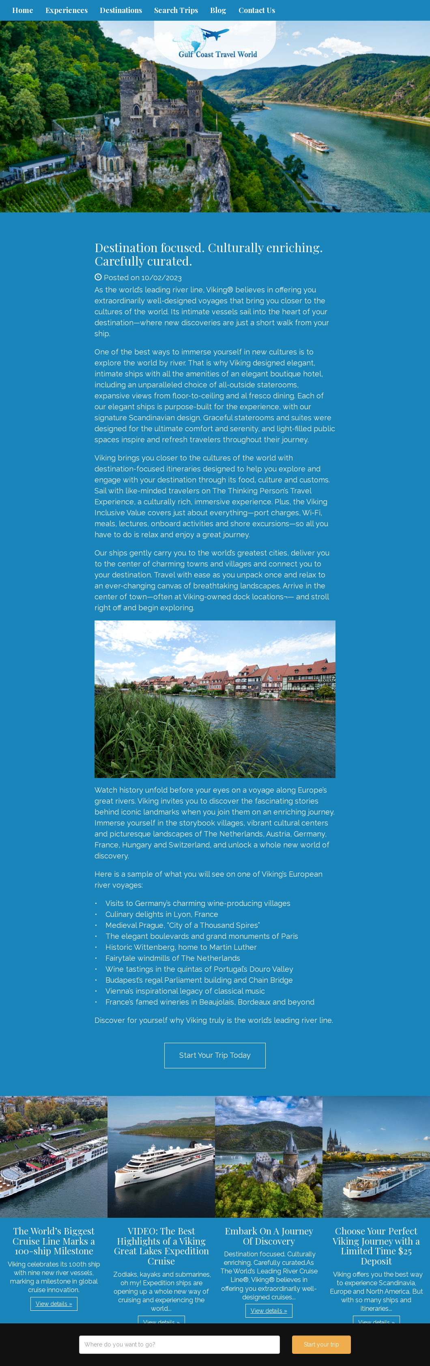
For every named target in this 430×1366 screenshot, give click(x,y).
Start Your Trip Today (215, 1055)
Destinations (121, 10)
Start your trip (321, 1344)
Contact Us (257, 10)
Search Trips (176, 10)
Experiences (66, 10)
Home (22, 10)
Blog (218, 10)
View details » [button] (54, 1304)
